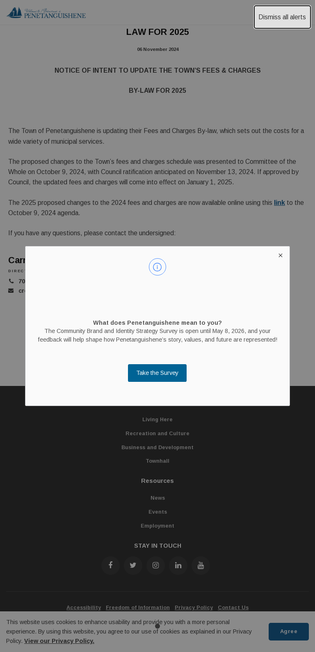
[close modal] (280, 255)
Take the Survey (157, 373)
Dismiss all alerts (282, 17)
